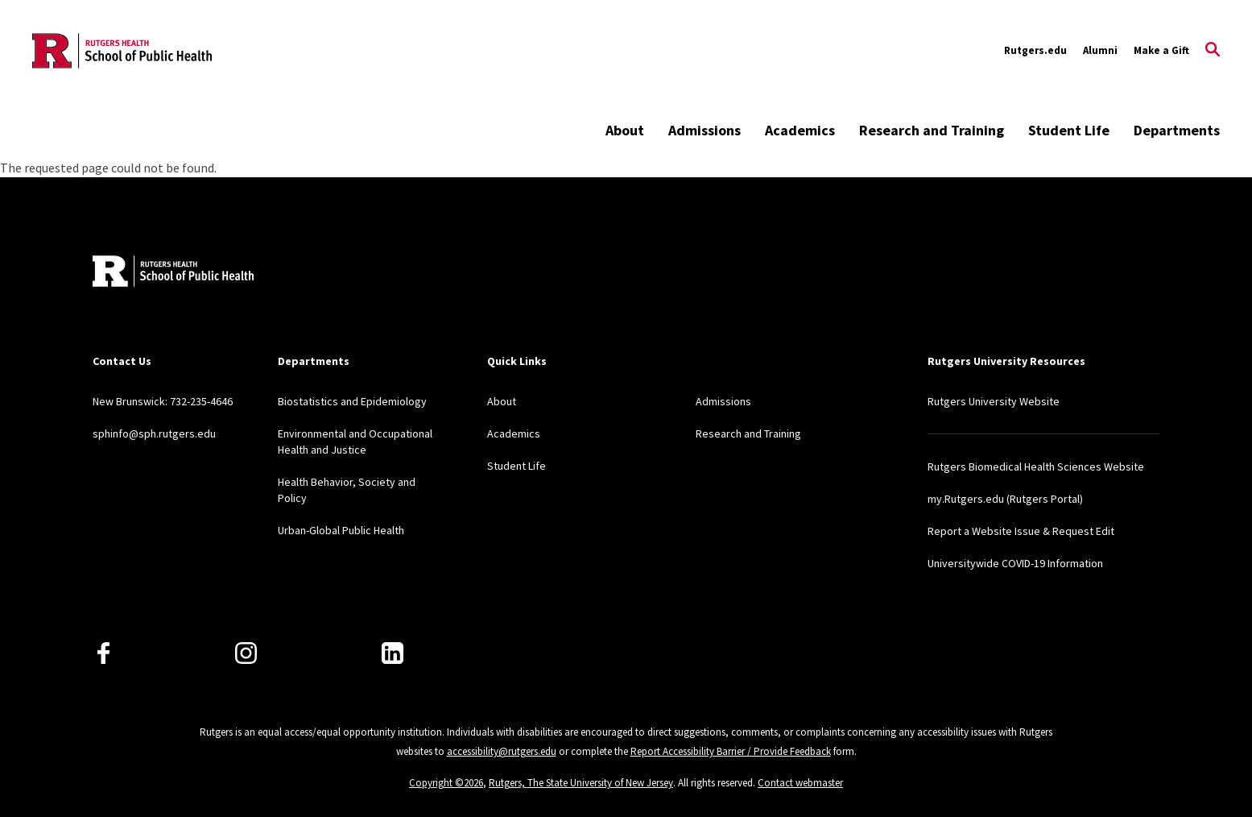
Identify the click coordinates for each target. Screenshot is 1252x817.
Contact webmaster (800, 783)
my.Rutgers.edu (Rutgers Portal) (1005, 498)
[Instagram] (246, 653)
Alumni (1100, 50)
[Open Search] (1212, 51)
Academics (800, 130)
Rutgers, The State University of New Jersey (581, 783)
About (624, 130)
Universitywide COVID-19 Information (1015, 563)
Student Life (1068, 130)
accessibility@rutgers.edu (501, 751)
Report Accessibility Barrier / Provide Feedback (730, 751)
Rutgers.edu (1035, 50)
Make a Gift (1161, 50)
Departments (1177, 130)
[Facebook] (103, 653)
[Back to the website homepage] (122, 51)
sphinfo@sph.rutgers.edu (154, 433)
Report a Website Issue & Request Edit (1021, 531)
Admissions (704, 130)
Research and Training (931, 130)
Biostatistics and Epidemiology (352, 401)
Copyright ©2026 (446, 783)
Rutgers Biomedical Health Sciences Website (1036, 466)
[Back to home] (173, 273)
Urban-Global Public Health (341, 530)
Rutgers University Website (994, 401)
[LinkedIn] (392, 653)
